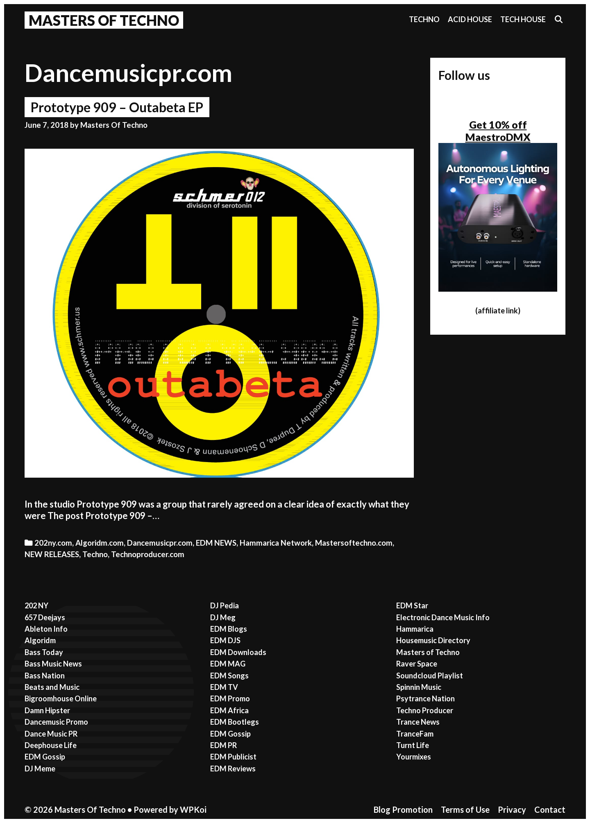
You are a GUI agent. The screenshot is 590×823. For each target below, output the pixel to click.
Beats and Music (52, 687)
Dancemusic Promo (56, 721)
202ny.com (53, 542)
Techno (424, 19)
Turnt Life (412, 745)
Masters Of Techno (104, 20)
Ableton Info (46, 628)
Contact (549, 809)
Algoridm (40, 640)
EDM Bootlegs (234, 721)
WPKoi (193, 809)
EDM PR (223, 745)
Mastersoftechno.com (354, 542)
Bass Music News (53, 663)
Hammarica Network (276, 542)
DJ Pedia (224, 605)
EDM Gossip (45, 756)
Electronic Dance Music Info (443, 617)
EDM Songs (229, 675)
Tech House (523, 19)
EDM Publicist (233, 756)
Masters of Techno (428, 652)
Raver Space (416, 663)
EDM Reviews (233, 768)
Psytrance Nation (425, 698)
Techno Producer (424, 710)
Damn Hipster (47, 710)
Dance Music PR (51, 733)
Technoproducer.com (147, 554)
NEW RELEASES (52, 554)
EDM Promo (230, 698)
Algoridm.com (99, 542)
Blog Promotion (403, 809)
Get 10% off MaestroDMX (498, 130)
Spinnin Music (418, 687)
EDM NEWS (216, 542)
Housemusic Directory (433, 640)
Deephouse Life (51, 745)
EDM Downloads (238, 652)
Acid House (470, 19)
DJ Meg (223, 617)
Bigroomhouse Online (61, 698)
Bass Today (44, 652)
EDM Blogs (228, 628)
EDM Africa (229, 710)
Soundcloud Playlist (429, 675)
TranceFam (414, 733)
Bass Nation (45, 675)
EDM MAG (227, 663)
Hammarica (414, 628)
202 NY (36, 605)
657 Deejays (45, 617)
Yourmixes (413, 756)
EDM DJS (225, 640)
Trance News (418, 721)
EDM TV (224, 687)
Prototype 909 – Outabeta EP (117, 107)
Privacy (512, 809)
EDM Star (412, 605)
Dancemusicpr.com (160, 542)
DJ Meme (40, 768)
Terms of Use (465, 809)
